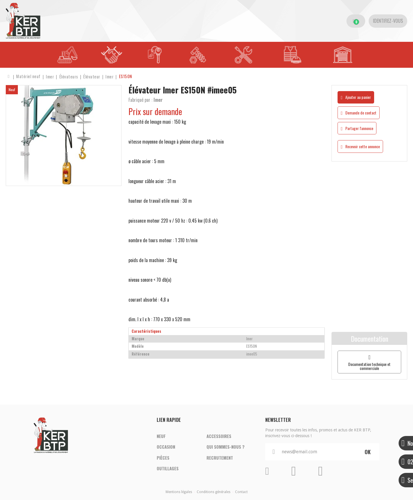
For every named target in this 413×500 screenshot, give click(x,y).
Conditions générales (213, 492)
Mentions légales (179, 492)
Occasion (166, 447)
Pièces (163, 458)
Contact (241, 492)
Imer (158, 99)
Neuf (161, 436)
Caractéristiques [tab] (146, 331)
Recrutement (219, 458)
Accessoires (218, 436)
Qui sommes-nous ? (225, 447)
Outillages (168, 469)
